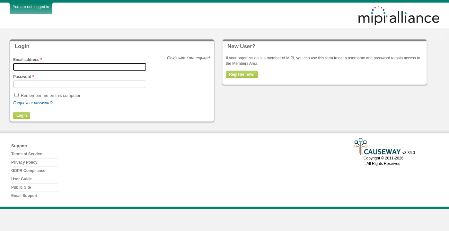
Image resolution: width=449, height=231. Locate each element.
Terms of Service (26, 154)
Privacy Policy (24, 162)
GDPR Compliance (28, 170)
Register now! (241, 74)
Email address (27, 59)
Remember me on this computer (51, 95)
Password (23, 76)
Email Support (24, 195)
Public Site (21, 187)
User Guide (21, 179)
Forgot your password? (33, 103)
